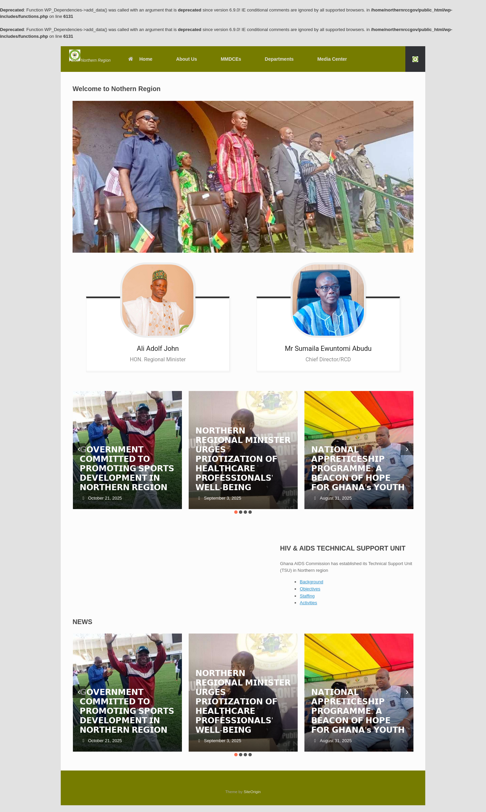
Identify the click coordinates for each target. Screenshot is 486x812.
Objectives (310, 588)
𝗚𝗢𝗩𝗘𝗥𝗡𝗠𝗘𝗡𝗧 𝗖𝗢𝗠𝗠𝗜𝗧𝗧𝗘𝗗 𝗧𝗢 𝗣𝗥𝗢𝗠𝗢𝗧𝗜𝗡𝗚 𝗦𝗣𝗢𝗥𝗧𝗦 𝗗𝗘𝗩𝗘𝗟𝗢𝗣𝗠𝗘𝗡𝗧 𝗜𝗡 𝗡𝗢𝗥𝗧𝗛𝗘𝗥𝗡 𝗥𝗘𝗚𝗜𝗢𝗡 (127, 468)
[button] (415, 59)
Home (140, 59)
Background (311, 581)
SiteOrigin (252, 792)
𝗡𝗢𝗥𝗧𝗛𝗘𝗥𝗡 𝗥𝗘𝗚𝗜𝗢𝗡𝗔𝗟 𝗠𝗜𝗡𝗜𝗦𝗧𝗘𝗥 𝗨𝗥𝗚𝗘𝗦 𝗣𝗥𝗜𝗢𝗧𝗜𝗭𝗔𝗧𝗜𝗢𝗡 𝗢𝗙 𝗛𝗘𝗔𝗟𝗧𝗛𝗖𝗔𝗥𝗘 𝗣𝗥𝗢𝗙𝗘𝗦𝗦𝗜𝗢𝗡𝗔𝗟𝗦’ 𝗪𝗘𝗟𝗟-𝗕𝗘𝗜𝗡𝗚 (243, 459)
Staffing (307, 595)
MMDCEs (231, 59)
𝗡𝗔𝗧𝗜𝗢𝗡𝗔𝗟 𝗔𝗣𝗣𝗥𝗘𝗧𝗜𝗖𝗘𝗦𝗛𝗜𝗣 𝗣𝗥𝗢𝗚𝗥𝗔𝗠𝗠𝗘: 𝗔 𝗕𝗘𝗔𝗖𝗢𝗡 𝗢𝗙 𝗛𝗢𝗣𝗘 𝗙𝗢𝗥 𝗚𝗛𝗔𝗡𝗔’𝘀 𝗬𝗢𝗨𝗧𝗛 (358, 468)
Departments (279, 59)
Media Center (332, 59)
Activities (308, 602)
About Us (186, 59)
